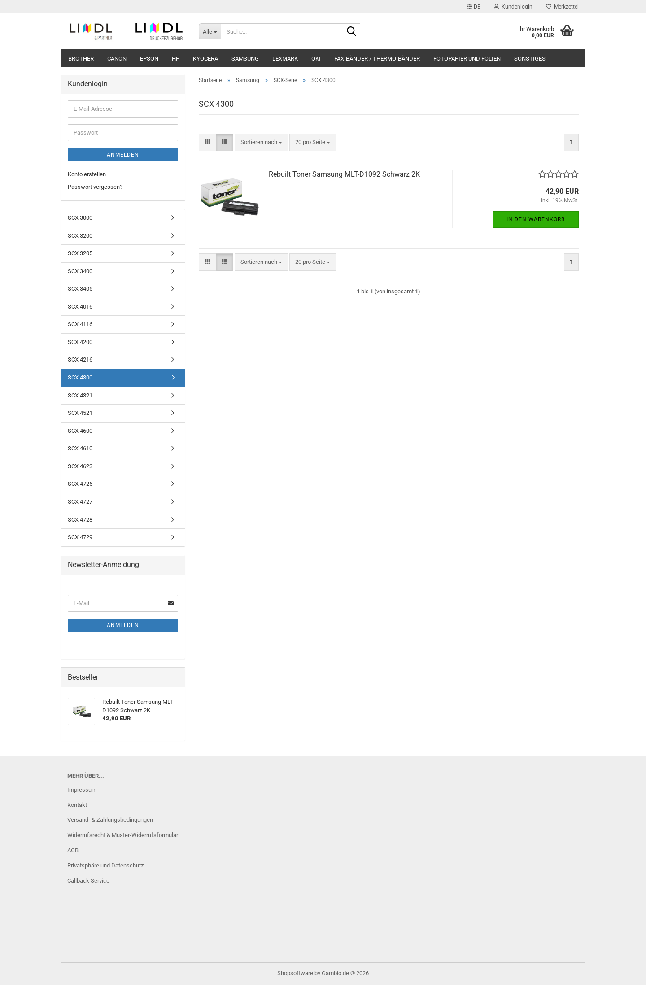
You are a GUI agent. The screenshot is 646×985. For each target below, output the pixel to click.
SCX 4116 (80, 324)
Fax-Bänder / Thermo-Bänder (377, 58)
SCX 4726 (80, 483)
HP (175, 58)
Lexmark (285, 58)
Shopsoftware (295, 973)
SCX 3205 (80, 253)
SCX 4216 (80, 359)
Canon (117, 58)
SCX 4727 (80, 501)
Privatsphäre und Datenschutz (105, 865)
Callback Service (88, 880)
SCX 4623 (80, 466)
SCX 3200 (80, 235)
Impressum (81, 789)
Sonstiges (530, 58)
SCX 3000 (80, 217)
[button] (473, 6)
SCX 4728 (80, 519)
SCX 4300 (80, 377)
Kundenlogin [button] (513, 7)
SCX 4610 (80, 448)
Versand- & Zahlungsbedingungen (110, 819)
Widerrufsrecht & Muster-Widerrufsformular (122, 835)
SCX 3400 (80, 271)
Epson (149, 58)
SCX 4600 (80, 430)
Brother (81, 58)
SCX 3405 (80, 288)
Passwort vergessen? (95, 186)
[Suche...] (210, 31)
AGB (73, 850)
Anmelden (123, 155)
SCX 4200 (80, 342)
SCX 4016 (80, 306)
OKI (316, 58)
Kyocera (205, 58)
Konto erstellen (87, 174)
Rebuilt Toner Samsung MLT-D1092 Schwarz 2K (344, 174)
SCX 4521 (80, 413)
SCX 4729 (80, 537)
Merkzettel (562, 7)
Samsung (245, 58)
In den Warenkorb (535, 219)
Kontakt (77, 805)
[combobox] (261, 142)
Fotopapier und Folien (467, 58)
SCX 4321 (80, 395)
